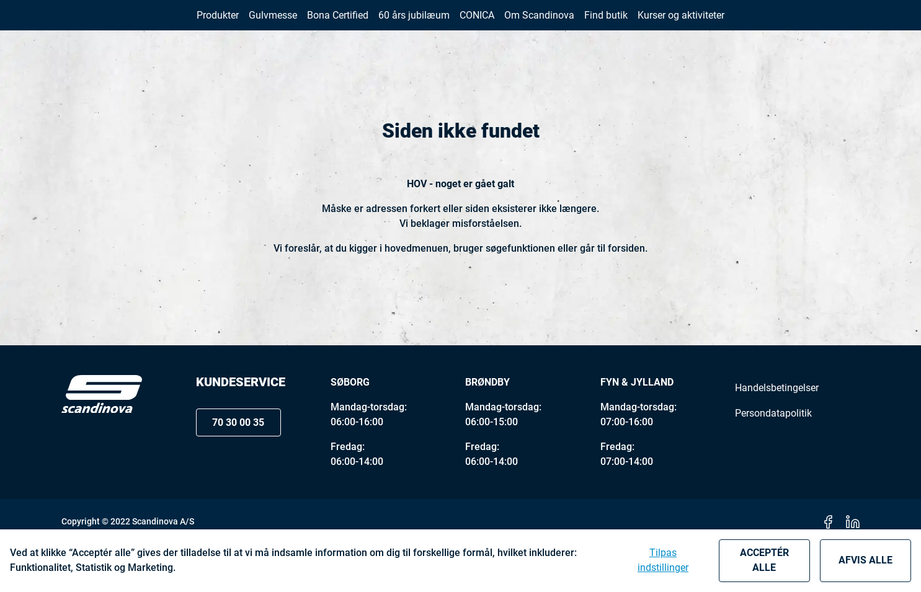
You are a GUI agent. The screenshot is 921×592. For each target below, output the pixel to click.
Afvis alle (865, 560)
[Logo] (101, 442)
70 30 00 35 (742, 24)
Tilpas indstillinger (663, 560)
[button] (832, 24)
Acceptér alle (764, 560)
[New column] (101, 24)
